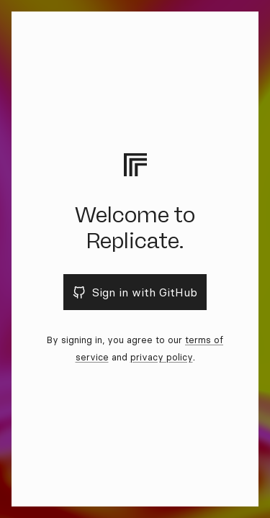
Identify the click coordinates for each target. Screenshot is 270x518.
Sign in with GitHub (135, 292)
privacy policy (161, 357)
